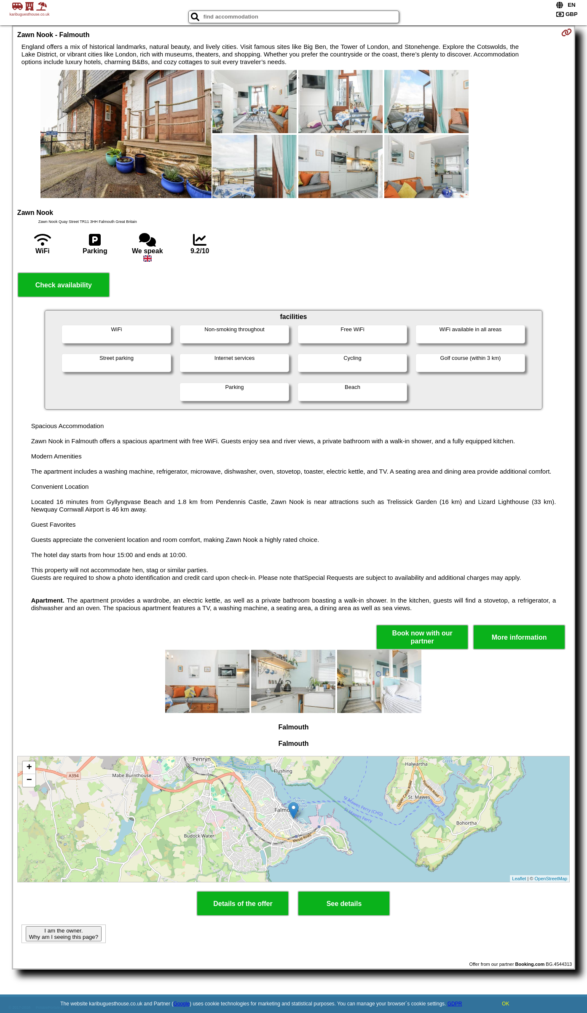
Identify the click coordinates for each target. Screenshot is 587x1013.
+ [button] (29, 767)
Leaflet (519, 878)
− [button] (29, 780)
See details (344, 903)
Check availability (63, 285)
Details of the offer (242, 903)
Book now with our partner (422, 637)
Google (181, 1004)
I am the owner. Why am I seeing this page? (63, 933)
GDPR (455, 1004)
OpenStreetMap (550, 878)
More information (519, 637)
